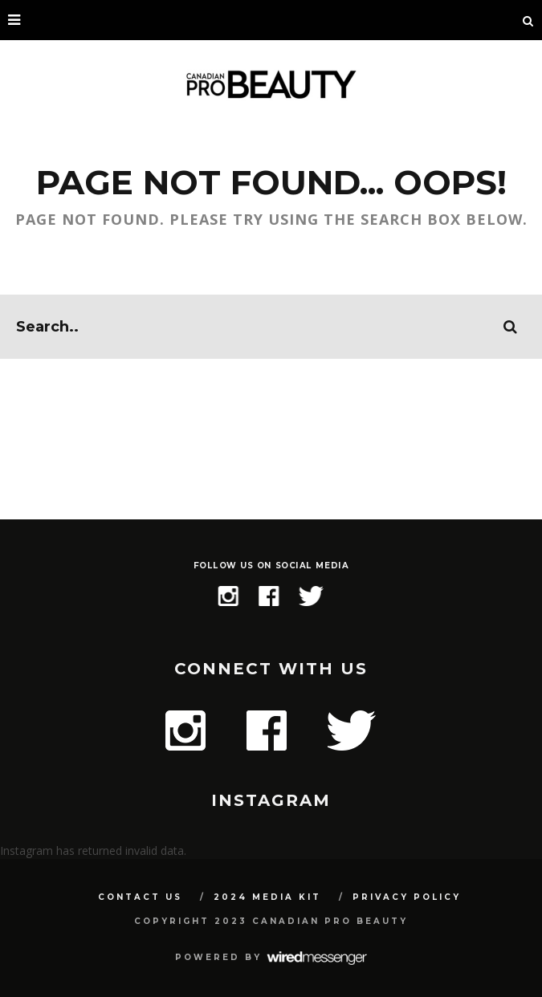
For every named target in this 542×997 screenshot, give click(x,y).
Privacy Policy (407, 897)
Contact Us (140, 897)
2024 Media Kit (267, 897)
